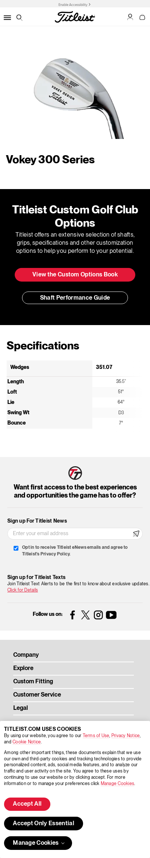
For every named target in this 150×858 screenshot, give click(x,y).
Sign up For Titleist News (37, 521)
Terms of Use (96, 736)
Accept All (27, 804)
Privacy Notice (125, 736)
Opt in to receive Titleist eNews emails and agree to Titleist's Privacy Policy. (75, 550)
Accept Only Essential (43, 823)
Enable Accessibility (73, 5)
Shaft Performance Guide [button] (75, 298)
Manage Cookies (117, 784)
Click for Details (22, 590)
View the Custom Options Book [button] (75, 275)
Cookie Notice (26, 742)
